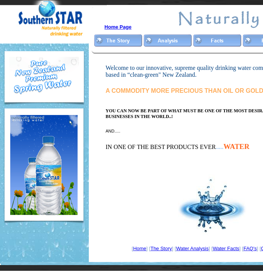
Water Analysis (192, 248)
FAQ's (250, 248)
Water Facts (226, 248)
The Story (161, 248)
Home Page (118, 27)
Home (139, 248)
